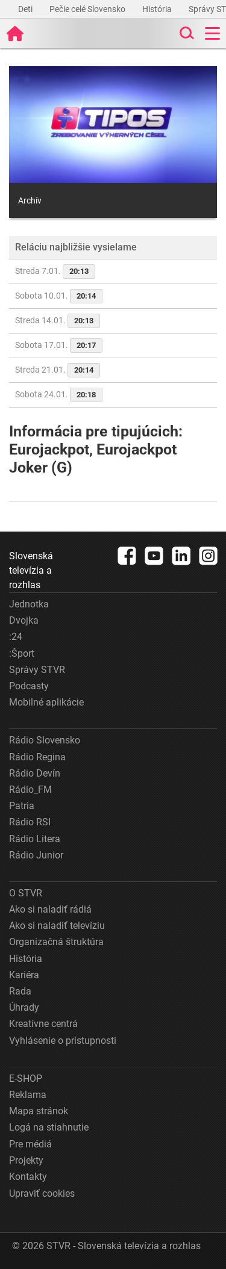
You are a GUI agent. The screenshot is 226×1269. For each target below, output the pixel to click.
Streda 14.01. (57, 321)
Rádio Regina (37, 757)
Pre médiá (30, 1144)
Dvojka (24, 620)
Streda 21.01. (57, 370)
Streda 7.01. (55, 271)
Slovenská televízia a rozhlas (31, 570)
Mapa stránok (38, 1111)
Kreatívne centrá (43, 1023)
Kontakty (28, 1176)
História (158, 9)
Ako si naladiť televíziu (57, 925)
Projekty (26, 1160)
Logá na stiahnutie (49, 1127)
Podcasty (29, 686)
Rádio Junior (36, 855)
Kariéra (24, 975)
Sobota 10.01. (58, 296)
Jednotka (29, 604)
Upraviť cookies (42, 1193)
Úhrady (24, 1007)
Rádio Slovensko (44, 740)
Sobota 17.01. (58, 345)
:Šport (21, 653)
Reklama (27, 1094)
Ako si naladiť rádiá (50, 909)
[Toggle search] (185, 33)
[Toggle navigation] (212, 33)
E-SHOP (25, 1078)
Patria (21, 805)
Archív (30, 200)
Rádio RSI (30, 822)
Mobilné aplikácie (46, 702)
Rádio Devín (34, 773)
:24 (15, 636)
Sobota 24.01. (58, 395)
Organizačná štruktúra (56, 942)
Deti (26, 9)
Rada (20, 991)
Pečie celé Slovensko (88, 9)
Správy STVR (37, 669)
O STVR (25, 893)
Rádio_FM (30, 789)
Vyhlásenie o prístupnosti (62, 1040)
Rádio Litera (34, 839)
